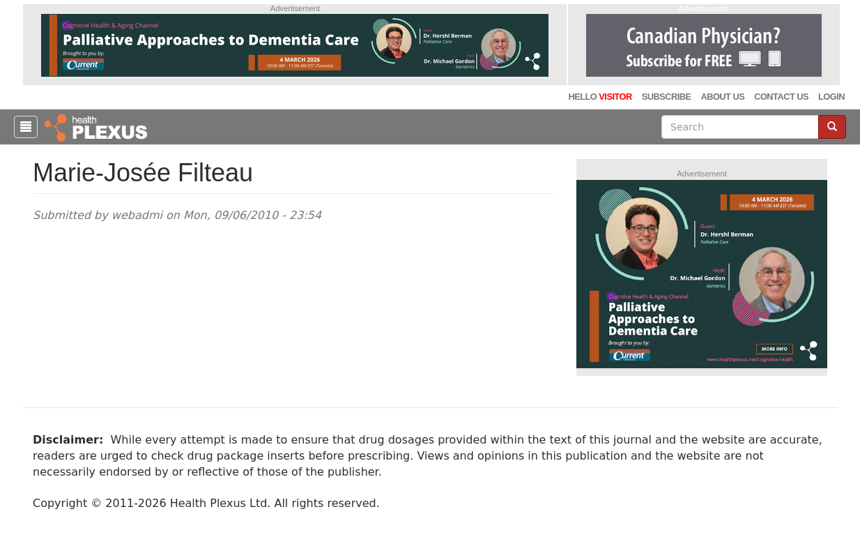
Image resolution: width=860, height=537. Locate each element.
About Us (722, 96)
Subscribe (666, 96)
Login (831, 96)
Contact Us (781, 96)
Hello (599, 96)
